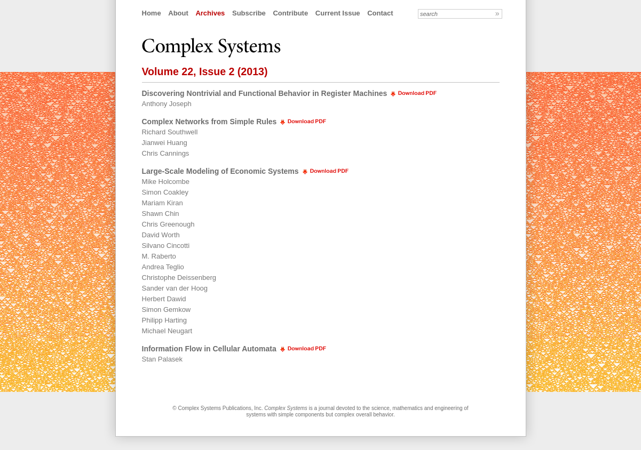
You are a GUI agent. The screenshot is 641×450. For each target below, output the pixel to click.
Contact (380, 13)
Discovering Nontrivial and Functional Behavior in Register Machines (264, 93)
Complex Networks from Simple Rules (209, 121)
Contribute (290, 13)
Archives (210, 13)
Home (151, 13)
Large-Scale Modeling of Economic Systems (220, 171)
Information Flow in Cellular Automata (209, 348)
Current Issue (337, 13)
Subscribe (249, 13)
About (178, 13)
